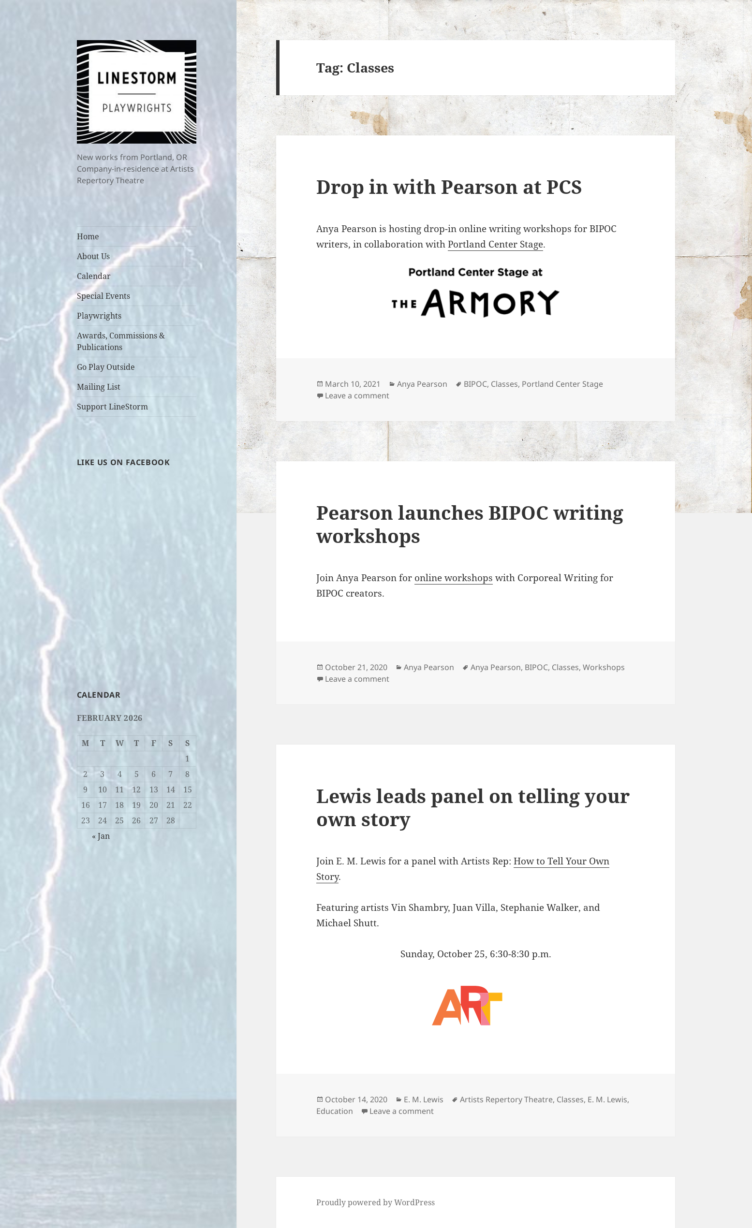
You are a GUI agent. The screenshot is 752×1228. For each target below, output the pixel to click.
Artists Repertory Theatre (506, 1099)
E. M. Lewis (423, 1099)
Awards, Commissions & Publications (121, 341)
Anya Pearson (422, 384)
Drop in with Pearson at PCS (449, 186)
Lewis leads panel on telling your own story (473, 807)
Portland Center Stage (495, 244)
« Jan (101, 836)
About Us (93, 256)
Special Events (103, 296)
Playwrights (99, 315)
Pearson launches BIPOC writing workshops (469, 523)
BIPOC (475, 384)
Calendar (94, 276)
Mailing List (98, 386)
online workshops (453, 577)
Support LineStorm (112, 406)
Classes (504, 384)
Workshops (604, 667)
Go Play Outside (106, 367)
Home (88, 236)
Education (334, 1111)
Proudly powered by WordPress (375, 1202)
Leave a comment (357, 395)
